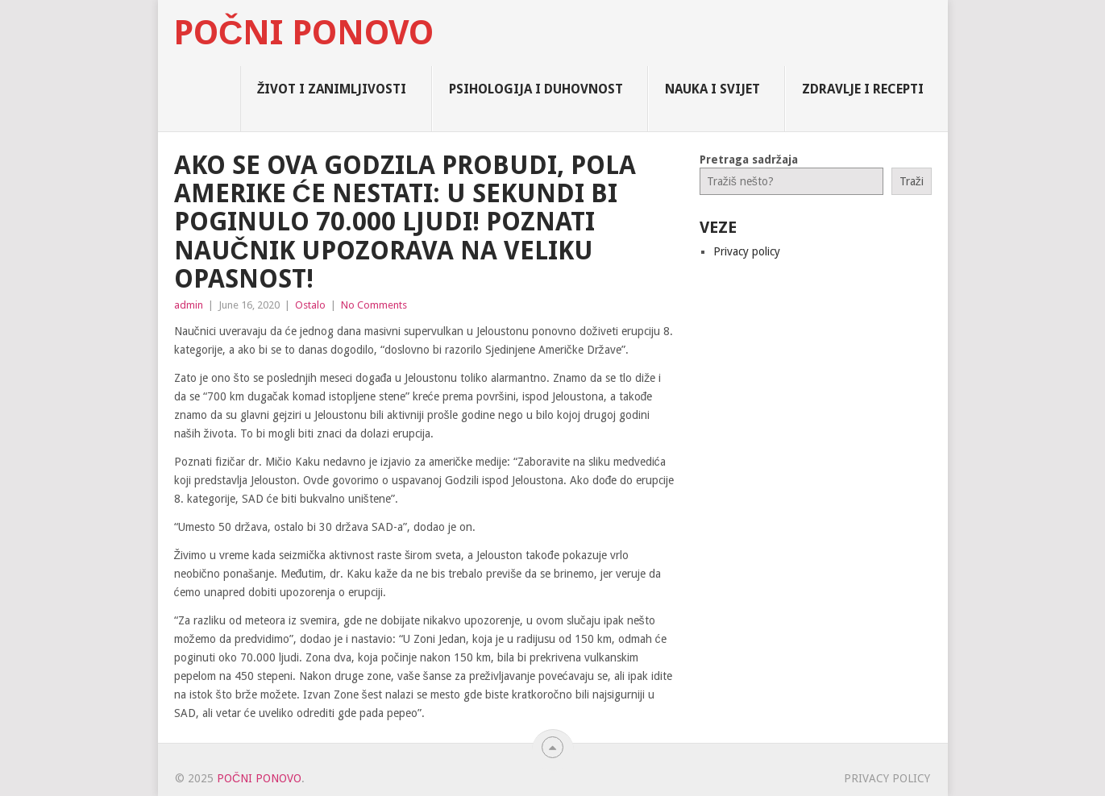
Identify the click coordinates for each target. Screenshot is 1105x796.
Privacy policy (746, 251)
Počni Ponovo (303, 33)
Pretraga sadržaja (749, 159)
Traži (911, 181)
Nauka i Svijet (712, 89)
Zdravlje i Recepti (863, 89)
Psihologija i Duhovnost (536, 89)
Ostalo (310, 305)
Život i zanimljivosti (332, 89)
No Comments (374, 305)
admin (188, 305)
